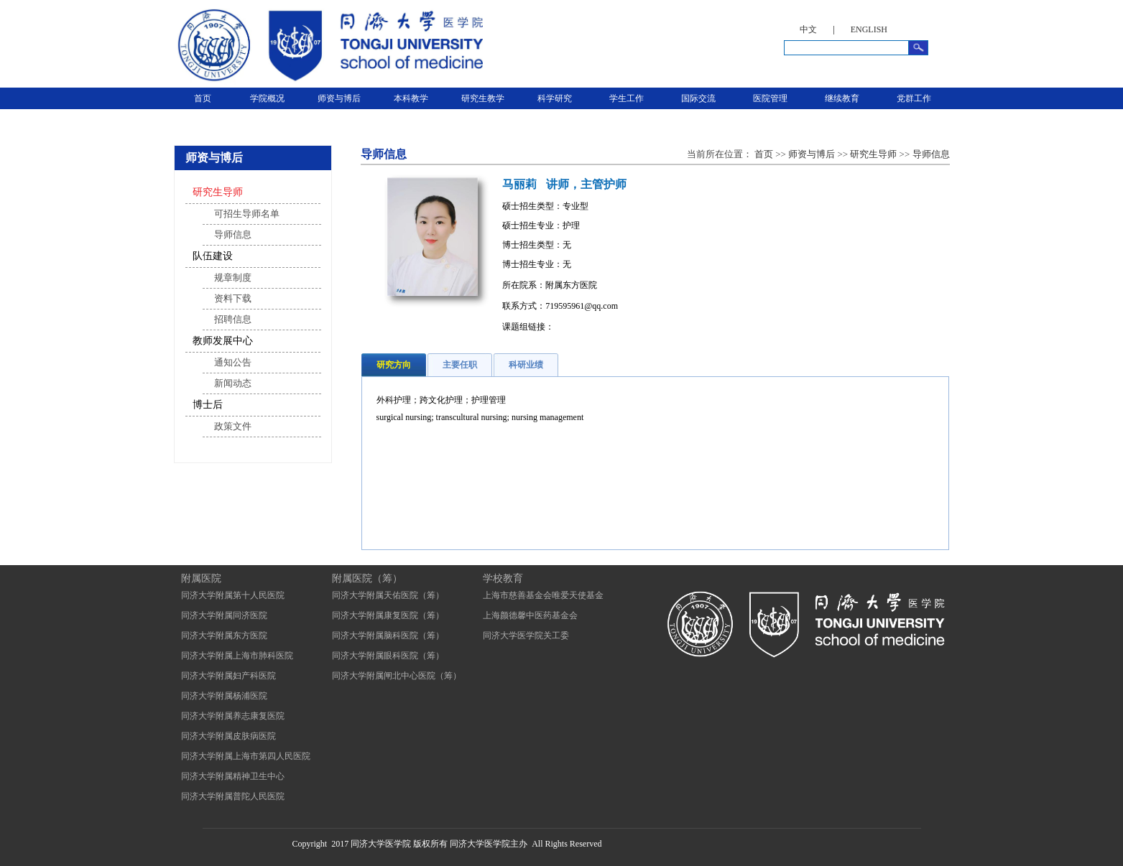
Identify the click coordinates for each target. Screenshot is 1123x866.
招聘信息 (232, 319)
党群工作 (914, 98)
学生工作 (626, 98)
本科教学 (411, 98)
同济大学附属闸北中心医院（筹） (396, 676)
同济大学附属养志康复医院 (233, 716)
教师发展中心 (223, 340)
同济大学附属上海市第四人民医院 (245, 756)
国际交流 (698, 98)
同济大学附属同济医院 (224, 615)
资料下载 (232, 298)
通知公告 (232, 362)
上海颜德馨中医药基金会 (530, 615)
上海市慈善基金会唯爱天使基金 (543, 595)
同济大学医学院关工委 (526, 635)
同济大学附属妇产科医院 (228, 676)
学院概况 (267, 98)
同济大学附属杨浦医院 (224, 696)
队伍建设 (213, 256)
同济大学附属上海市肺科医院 (237, 656)
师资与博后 (339, 98)
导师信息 (232, 234)
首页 (202, 98)
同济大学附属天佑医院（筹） (388, 595)
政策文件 (232, 426)
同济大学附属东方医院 (224, 635)
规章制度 (232, 277)
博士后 (208, 404)
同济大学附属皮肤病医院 (228, 736)
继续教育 (842, 98)
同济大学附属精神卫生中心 (233, 776)
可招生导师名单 (246, 213)
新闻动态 (232, 383)
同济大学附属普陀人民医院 (233, 796)
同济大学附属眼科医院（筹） (388, 656)
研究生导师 (218, 192)
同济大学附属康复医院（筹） (388, 615)
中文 (808, 29)
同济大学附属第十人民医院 (233, 595)
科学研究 (554, 98)
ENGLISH (869, 29)
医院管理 (770, 98)
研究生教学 (482, 98)
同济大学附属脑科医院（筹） (388, 635)
